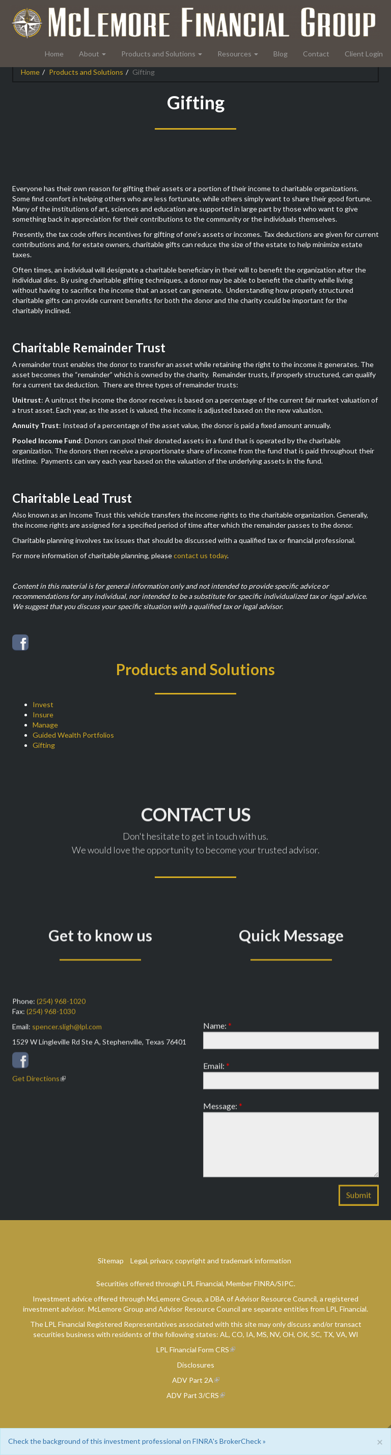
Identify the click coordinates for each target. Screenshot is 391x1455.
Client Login (364, 53)
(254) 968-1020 (61, 1009)
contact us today (200, 555)
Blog (280, 53)
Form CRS (213, 1349)
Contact (316, 53)
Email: (216, 1073)
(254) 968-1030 (50, 1019)
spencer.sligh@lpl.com (67, 1034)
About (89, 53)
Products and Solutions (158, 53)
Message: (222, 1113)
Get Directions (36, 1086)
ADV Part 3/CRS (192, 1395)
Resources (234, 53)
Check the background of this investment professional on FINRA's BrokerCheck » (137, 1441)
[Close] (380, 1441)
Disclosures (195, 1364)
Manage (45, 724)
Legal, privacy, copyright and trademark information (210, 1260)
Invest (43, 704)
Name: (217, 1033)
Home (54, 53)
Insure (43, 714)
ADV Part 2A (192, 1380)
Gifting (44, 745)
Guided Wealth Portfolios (73, 735)
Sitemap (111, 1260)
